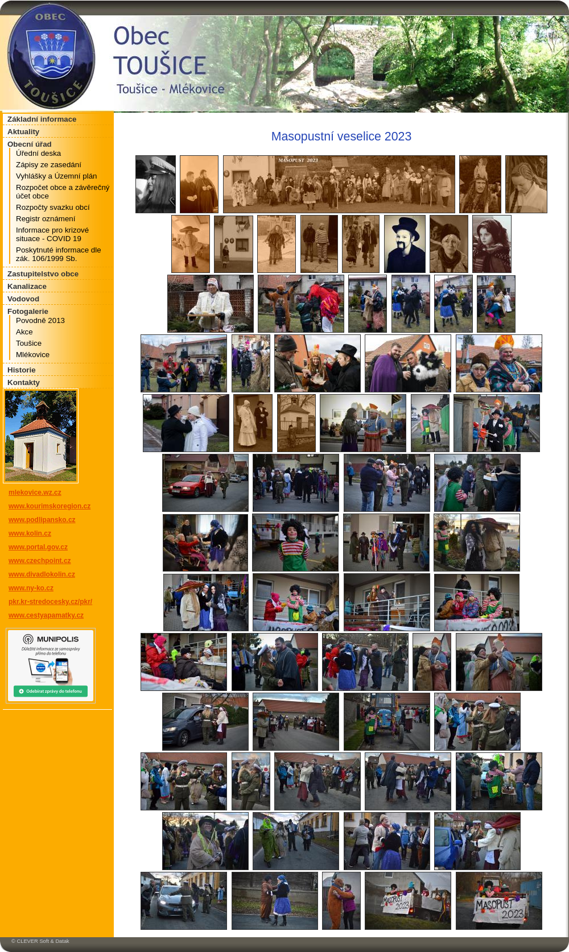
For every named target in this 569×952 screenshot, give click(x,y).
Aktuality (23, 131)
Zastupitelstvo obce (43, 274)
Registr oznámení (45, 218)
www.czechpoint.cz (40, 561)
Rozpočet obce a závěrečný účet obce (62, 191)
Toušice (29, 343)
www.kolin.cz (30, 533)
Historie (21, 370)
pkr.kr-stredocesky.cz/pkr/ (50, 602)
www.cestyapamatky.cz (46, 615)
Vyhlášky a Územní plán (56, 176)
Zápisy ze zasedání (48, 164)
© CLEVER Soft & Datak (40, 941)
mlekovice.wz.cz (35, 492)
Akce (24, 332)
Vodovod (23, 299)
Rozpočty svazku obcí (53, 207)
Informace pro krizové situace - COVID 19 (52, 234)
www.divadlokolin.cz (42, 574)
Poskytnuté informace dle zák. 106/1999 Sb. (58, 254)
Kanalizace (27, 286)
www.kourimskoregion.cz (49, 506)
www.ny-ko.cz (31, 588)
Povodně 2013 (40, 320)
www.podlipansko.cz (42, 520)
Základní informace (41, 119)
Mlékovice (33, 354)
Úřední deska (38, 153)
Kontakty (23, 382)
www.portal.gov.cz (38, 547)
